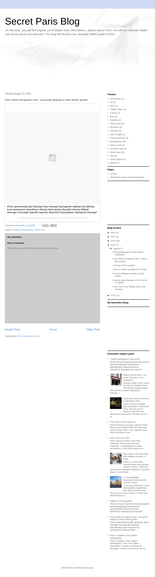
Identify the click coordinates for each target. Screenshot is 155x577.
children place (116, 109)
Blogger (89, 567)
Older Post (93, 329)
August (116, 248)
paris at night (116, 134)
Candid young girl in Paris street (125, 359)
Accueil (113, 173)
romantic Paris (116, 148)
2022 (113, 232)
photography (27, 230)
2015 (113, 245)
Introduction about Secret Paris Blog (127, 177)
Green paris (115, 123)
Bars (112, 106)
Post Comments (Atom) (29, 336)
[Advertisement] (77, 64)
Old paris (114, 130)
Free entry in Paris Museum (123, 422)
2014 (113, 295)
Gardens (16, 230)
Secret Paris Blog (42, 21)
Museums (114, 127)
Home (53, 329)
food (112, 116)
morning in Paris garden (124, 265)
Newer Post (12, 329)
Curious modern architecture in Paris (130, 269)
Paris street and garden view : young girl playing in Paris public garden (128, 518)
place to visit (116, 145)
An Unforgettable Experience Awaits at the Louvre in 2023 (134, 480)
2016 (113, 241)
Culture (113, 113)
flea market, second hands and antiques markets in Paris (135, 456)
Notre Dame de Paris (119, 438)
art (111, 102)
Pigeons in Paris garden (121, 501)
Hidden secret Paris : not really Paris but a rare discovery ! (134, 377)
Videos (113, 163)
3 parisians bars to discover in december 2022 (136, 399)
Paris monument (117, 138)
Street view (39, 230)
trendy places (116, 159)
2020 (113, 236)
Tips (112, 156)
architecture (115, 98)
